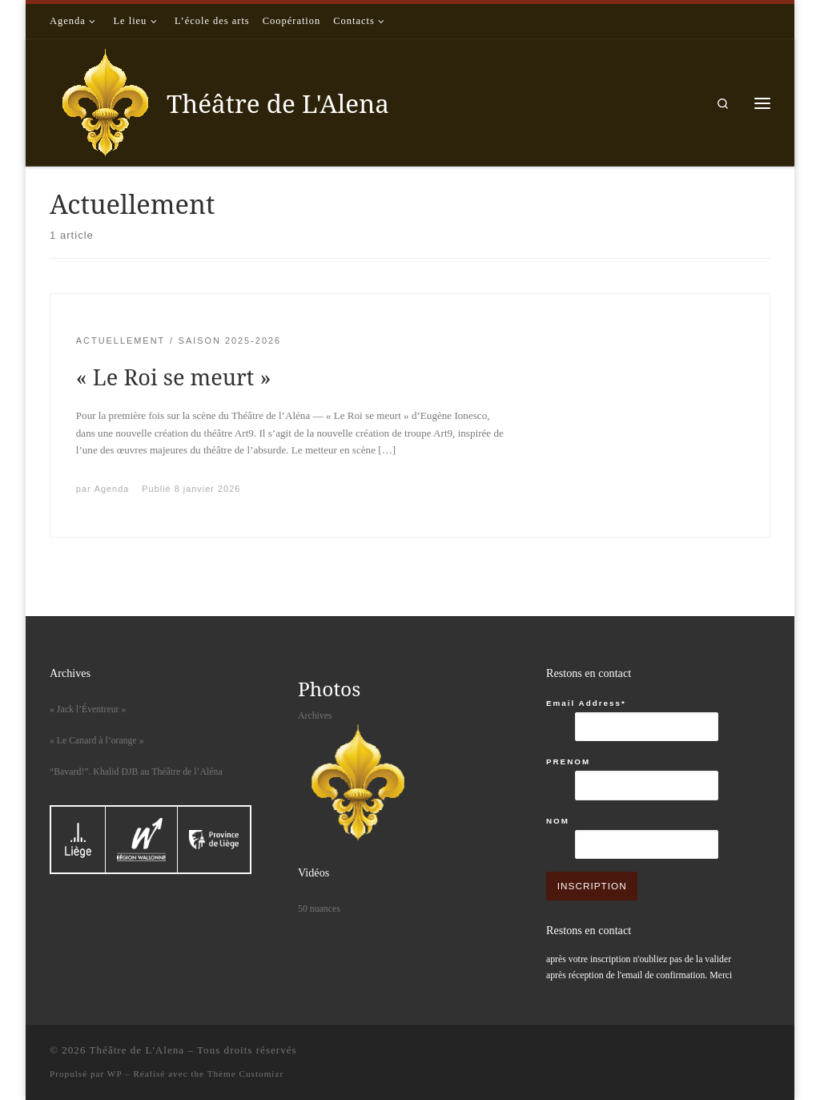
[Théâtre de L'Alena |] (105, 100)
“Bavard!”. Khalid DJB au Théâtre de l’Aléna (136, 771)
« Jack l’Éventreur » (88, 709)
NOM (557, 820)
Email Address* (586, 703)
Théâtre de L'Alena (137, 1050)
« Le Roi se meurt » (173, 377)
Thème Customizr (245, 1073)
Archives (315, 715)
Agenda (112, 489)
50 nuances (319, 908)
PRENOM (568, 761)
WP (114, 1073)
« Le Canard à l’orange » (97, 740)
